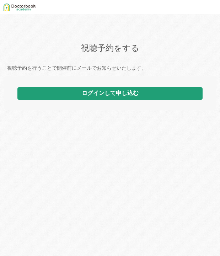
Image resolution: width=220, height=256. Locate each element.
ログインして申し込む (110, 93)
